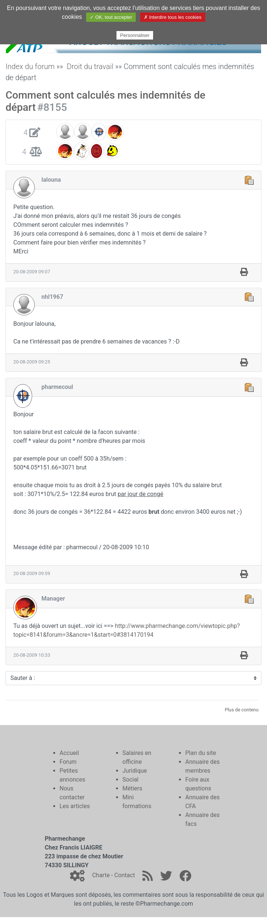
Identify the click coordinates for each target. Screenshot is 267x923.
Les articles (75, 806)
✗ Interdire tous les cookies (173, 17)
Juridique (134, 770)
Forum (68, 761)
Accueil (69, 752)
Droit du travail (90, 66)
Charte (100, 875)
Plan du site (200, 752)
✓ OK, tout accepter (111, 17)
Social (130, 779)
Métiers (132, 788)
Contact (124, 875)
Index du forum (30, 66)
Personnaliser (135, 35)
